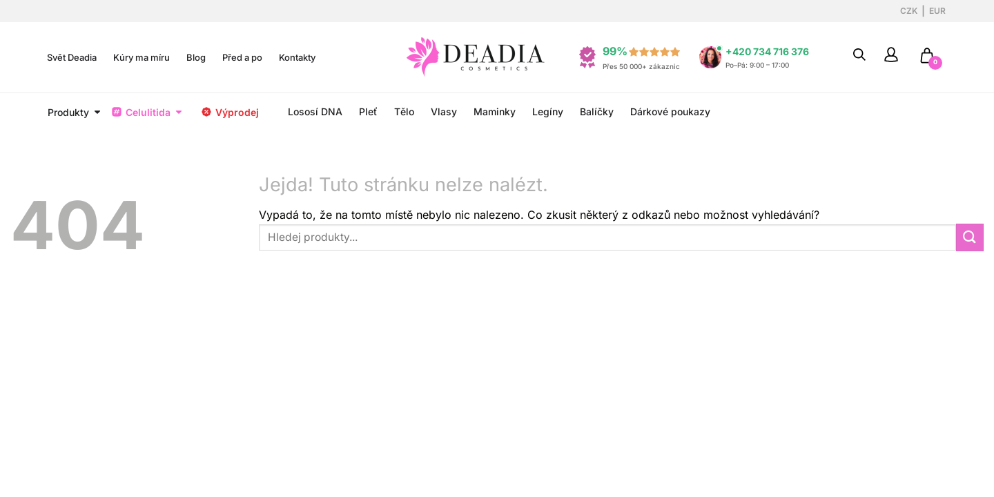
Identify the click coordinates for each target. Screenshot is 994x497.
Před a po (242, 57)
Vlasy (444, 111)
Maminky (495, 111)
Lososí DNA (315, 111)
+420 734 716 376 (767, 51)
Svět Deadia (72, 57)
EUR (937, 11)
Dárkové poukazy (670, 111)
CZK (908, 11)
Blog (196, 57)
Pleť (368, 111)
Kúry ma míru (141, 57)
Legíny (547, 111)
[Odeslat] (970, 237)
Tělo (404, 111)
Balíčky (597, 111)
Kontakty (297, 57)
